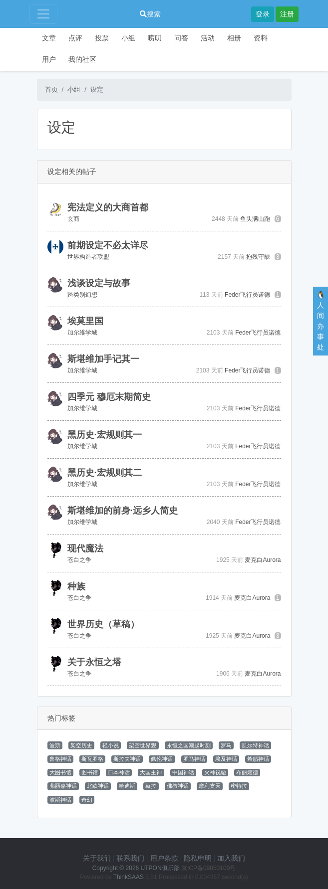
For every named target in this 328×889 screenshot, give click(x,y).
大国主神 (151, 772)
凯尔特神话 (255, 745)
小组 (128, 38)
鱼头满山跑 (255, 218)
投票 (102, 38)
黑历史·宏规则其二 (104, 473)
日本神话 (119, 772)
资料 (261, 38)
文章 (49, 38)
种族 (76, 586)
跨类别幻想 (82, 294)
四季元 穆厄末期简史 (109, 397)
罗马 (226, 745)
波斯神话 (60, 800)
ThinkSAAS (128, 877)
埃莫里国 (85, 321)
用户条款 (164, 858)
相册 (234, 38)
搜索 (150, 14)
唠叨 (155, 38)
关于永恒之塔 (94, 662)
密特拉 (239, 786)
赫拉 (150, 786)
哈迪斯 (127, 786)
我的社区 (82, 59)
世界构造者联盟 (88, 256)
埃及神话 (226, 759)
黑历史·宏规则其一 (104, 435)
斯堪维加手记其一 (103, 359)
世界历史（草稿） (103, 624)
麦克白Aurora (263, 559)
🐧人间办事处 (321, 321)
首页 (51, 89)
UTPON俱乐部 (160, 868)
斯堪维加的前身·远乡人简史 (122, 511)
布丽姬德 (247, 772)
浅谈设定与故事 (98, 283)
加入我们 (231, 858)
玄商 (73, 218)
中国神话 (183, 772)
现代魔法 (85, 548)
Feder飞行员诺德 (247, 294)
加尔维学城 (82, 332)
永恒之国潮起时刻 (189, 745)
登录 (263, 14)
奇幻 (86, 800)
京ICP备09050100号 (208, 868)
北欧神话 (98, 786)
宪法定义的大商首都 (107, 207)
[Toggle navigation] (43, 14)
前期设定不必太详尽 (107, 245)
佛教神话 (178, 786)
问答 (181, 38)
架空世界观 (142, 745)
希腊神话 (258, 759)
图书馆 (89, 772)
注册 (287, 14)
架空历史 (81, 745)
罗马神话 (194, 759)
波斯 (54, 745)
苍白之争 (79, 559)
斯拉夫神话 (127, 759)
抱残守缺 (258, 256)
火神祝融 (215, 772)
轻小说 (110, 745)
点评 (75, 38)
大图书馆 (60, 772)
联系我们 (130, 858)
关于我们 (97, 858)
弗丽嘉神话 (63, 786)
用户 (49, 59)
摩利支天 (210, 786)
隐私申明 (198, 858)
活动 (208, 38)
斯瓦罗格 (92, 759)
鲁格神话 (60, 759)
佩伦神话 (162, 759)
